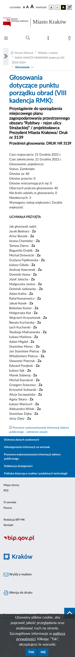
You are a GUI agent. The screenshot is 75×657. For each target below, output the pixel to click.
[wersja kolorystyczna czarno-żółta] (63, 7)
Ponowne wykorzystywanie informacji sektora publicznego (32, 456)
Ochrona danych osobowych (21, 439)
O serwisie (10, 502)
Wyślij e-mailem (18, 574)
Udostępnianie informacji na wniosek (27, 447)
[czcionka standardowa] (24, 7)
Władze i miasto (48, 53)
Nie (43, 652)
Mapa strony (11, 485)
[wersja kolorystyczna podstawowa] (51, 7)
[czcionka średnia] (27, 7)
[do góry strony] (69, 613)
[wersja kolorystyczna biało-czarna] (57, 7)
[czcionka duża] (32, 6)
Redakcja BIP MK (14, 519)
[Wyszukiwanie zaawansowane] (28, 38)
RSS (6, 490)
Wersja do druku (18, 592)
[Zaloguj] (70, 39)
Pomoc (8, 508)
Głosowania (22, 67)
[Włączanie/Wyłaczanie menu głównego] (6, 38)
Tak (31, 652)
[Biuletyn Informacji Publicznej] (37, 541)
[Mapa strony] (49, 39)
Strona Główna (24, 53)
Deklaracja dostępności (18, 466)
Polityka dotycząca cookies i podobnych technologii (35, 473)
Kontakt (8, 525)
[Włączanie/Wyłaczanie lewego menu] (6, 56)
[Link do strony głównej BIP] (37, 22)
